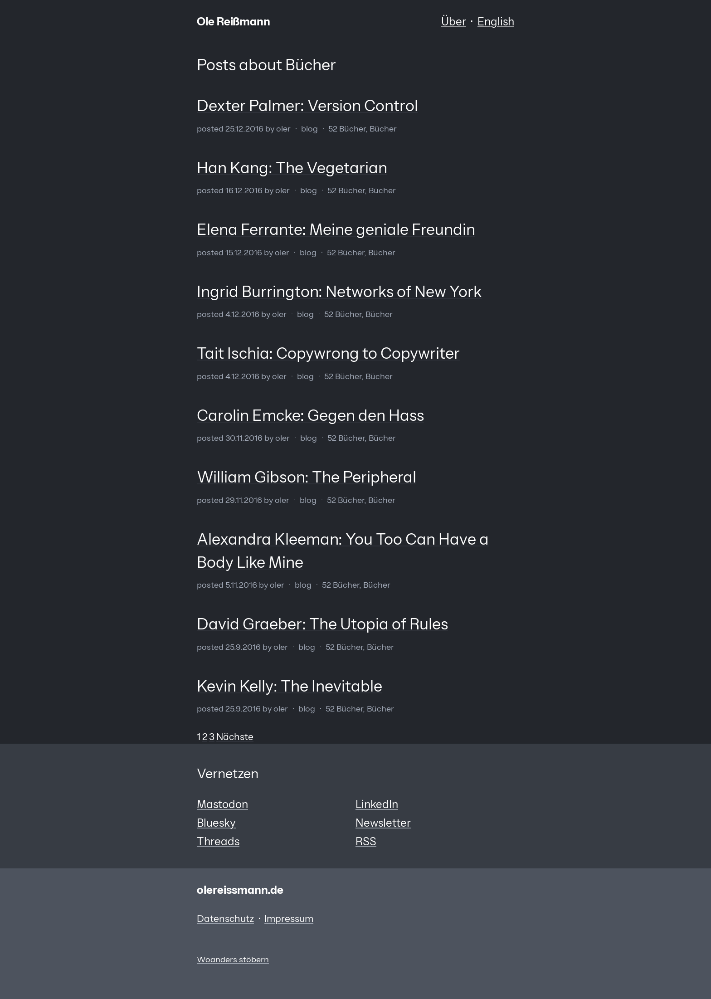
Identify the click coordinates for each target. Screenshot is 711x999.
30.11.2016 (244, 438)
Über (453, 21)
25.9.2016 (243, 647)
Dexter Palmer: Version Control (307, 105)
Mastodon (222, 804)
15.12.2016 (243, 252)
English (495, 21)
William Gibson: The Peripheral (306, 477)
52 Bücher (346, 128)
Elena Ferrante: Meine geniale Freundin (336, 229)
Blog (309, 128)
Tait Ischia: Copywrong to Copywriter (328, 353)
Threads (218, 841)
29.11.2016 (243, 500)
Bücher (383, 128)
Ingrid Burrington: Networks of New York (339, 291)
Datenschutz (225, 918)
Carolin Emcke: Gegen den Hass (310, 415)
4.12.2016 (242, 314)
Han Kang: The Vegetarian (292, 167)
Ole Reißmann (233, 21)
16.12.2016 (244, 190)
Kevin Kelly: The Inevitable (289, 686)
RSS (366, 841)
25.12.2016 (244, 128)
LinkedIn (377, 804)
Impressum (288, 918)
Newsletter (383, 822)
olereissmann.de (240, 890)
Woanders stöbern (233, 959)
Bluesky (216, 822)
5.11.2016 (241, 585)
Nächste (234, 736)
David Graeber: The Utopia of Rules (322, 624)
